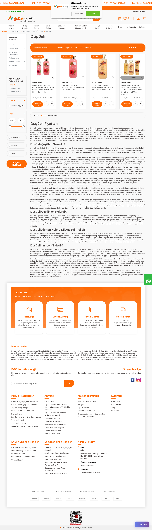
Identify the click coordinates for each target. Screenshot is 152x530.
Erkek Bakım (48, 27)
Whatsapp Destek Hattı (16, 11)
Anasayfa (5, 31)
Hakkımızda (131, 27)
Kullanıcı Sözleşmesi (53, 421)
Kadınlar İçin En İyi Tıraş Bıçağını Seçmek (58, 448)
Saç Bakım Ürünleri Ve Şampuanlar (26, 417)
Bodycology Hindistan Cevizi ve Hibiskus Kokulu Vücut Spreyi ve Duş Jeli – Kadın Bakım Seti (43, 88)
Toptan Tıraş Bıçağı (19, 408)
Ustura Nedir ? (17, 460)
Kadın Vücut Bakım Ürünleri (33, 31)
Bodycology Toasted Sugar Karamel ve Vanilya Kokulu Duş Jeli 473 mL (102, 87)
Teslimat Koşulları (52, 418)
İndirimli (13, 145)
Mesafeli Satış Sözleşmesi (55, 424)
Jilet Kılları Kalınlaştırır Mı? (56, 474)
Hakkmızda (116, 405)
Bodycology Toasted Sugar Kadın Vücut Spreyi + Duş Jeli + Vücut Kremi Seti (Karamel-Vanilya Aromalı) (132, 89)
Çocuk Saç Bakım (62, 27)
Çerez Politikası (51, 401)
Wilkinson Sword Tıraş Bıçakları (24, 426)
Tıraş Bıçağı (25, 27)
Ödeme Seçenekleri (86, 411)
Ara (96, 18)
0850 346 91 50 (87, 465)
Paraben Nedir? (18, 454)
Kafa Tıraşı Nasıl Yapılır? (55, 459)
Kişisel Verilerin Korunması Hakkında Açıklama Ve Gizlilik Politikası (57, 407)
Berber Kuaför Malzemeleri (80, 27)
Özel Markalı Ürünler (53, 434)
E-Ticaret (68, 528)
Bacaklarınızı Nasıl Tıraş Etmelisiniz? (55, 469)
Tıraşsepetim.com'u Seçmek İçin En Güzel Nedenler (91, 415)
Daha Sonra (78, 14)
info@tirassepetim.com (91, 472)
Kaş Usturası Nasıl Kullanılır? (57, 456)
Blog (120, 27)
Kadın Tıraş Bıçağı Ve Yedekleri (24, 405)
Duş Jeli (13, 85)
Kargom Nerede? (138, 11)
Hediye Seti (97, 27)
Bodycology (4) (16, 106)
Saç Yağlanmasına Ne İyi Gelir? (24, 447)
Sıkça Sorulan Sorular (87, 401)
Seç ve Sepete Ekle (83, 48)
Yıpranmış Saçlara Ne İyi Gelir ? (24, 451)
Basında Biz (116, 401)
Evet (93, 14)
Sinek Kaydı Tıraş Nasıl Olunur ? (58, 453)
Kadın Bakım (36, 27)
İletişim (142, 27)
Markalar (115, 411)
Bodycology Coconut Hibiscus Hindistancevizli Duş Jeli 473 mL (73, 87)
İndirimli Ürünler (11, 27)
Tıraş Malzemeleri (18, 423)
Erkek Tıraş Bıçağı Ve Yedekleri (24, 401)
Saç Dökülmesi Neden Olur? (23, 457)
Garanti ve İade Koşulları (55, 428)
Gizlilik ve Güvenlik (53, 431)
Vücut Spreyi (15, 88)
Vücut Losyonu (16, 91)
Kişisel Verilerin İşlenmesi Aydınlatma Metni (55, 414)
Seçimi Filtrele (16, 164)
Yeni (12, 153)
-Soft (62, 528)
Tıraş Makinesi (17, 420)
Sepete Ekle (38, 104)
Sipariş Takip (83, 408)
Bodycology (37, 82)
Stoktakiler (14, 138)
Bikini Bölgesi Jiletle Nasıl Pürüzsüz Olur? (56, 463)
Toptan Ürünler (109, 27)
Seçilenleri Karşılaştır (63, 48)
